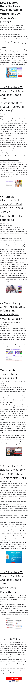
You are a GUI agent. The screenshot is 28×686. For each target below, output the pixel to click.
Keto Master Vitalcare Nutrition (9, 160)
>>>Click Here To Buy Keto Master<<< (13, 467)
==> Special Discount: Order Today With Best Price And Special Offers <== (12, 204)
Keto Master (3, 326)
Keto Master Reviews (6, 225)
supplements (4, 385)
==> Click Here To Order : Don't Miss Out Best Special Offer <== (12, 93)
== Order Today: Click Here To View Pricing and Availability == (12, 308)
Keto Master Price (5, 481)
